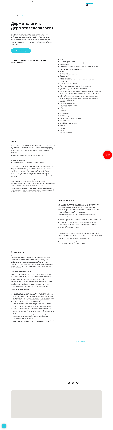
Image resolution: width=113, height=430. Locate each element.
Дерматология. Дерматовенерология (31, 15)
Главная (13, 15)
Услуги (18, 15)
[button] (21, 50)
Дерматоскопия (18, 252)
